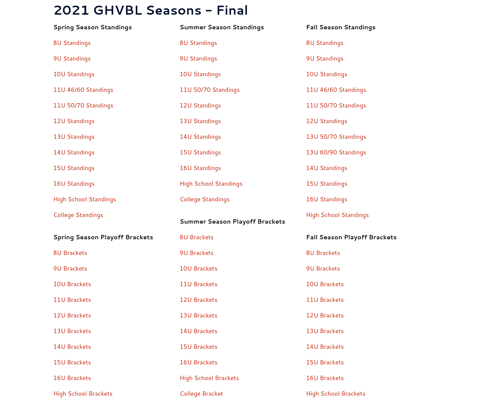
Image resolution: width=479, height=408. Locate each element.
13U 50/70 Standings (336, 136)
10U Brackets (72, 284)
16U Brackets (72, 377)
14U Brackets (72, 346)
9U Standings (72, 58)
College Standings (78, 214)
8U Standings (72, 42)
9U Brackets (70, 268)
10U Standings (74, 74)
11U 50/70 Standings (83, 105)
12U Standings (74, 120)
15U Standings (74, 167)
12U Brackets (72, 315)
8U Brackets (70, 252)
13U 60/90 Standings (336, 152)
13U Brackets (72, 330)
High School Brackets (83, 393)
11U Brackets (72, 299)
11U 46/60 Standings (83, 89)
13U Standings (74, 136)
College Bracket (202, 393)
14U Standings (74, 152)
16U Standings (74, 183)
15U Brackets (72, 362)
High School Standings (84, 199)
